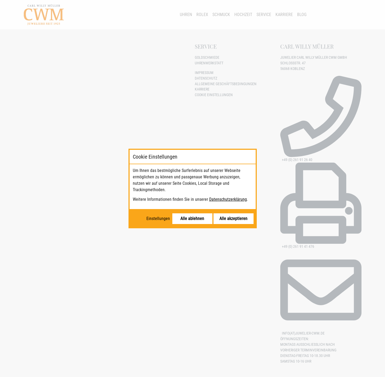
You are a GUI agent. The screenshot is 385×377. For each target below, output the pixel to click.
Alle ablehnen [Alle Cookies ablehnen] (192, 218)
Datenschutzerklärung (228, 199)
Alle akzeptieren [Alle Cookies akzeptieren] (233, 218)
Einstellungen (158, 218)
